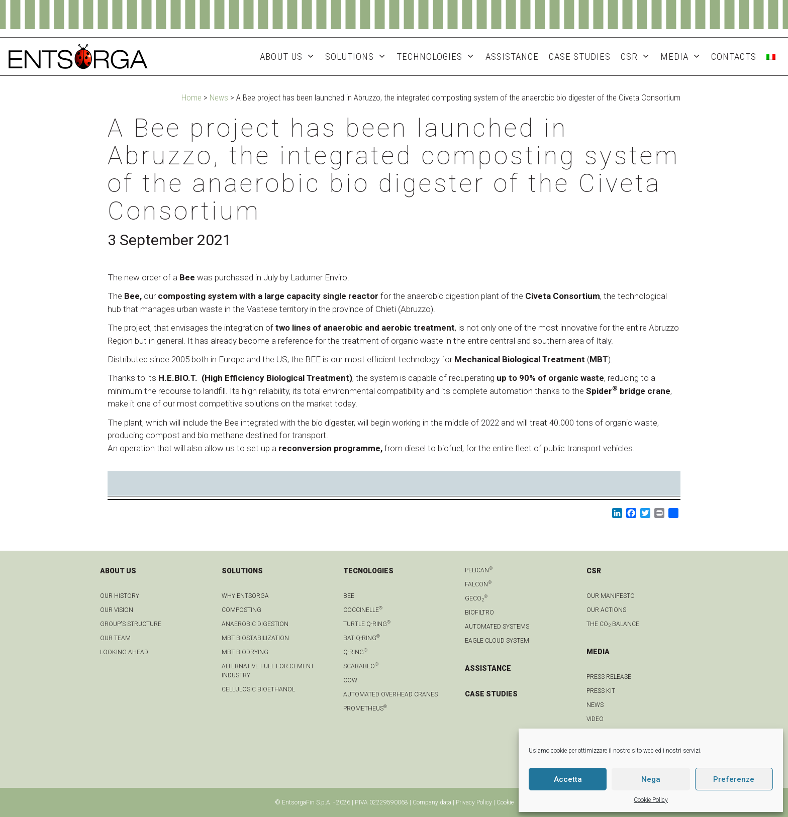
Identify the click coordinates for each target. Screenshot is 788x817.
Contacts (733, 56)
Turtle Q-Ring (366, 624)
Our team (115, 638)
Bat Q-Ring (361, 638)
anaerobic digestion (255, 624)
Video (595, 719)
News (219, 97)
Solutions (358, 56)
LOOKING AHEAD (124, 652)
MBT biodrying (245, 652)
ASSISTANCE (512, 56)
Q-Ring (355, 652)
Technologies (438, 56)
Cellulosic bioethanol (258, 689)
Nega (650, 779)
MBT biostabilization (255, 638)
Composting (241, 610)
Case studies (580, 56)
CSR (638, 56)
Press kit (600, 690)
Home (191, 97)
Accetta (568, 779)
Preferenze (733, 779)
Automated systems (497, 626)
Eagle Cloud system (497, 640)
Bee (348, 595)
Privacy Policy (474, 802)
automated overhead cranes (390, 694)
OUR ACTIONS (606, 610)
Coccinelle (362, 610)
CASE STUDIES (491, 694)
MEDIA (683, 56)
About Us (290, 56)
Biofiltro (479, 612)
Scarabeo (360, 666)
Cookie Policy (651, 799)
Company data (432, 802)
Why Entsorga (245, 595)
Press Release (608, 676)
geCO (476, 598)
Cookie (505, 802)
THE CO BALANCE (612, 624)
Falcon (478, 584)
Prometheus (365, 708)
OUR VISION (116, 610)
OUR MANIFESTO (610, 595)
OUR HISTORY (119, 595)
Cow (350, 680)
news (595, 704)
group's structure (130, 624)
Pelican (478, 570)
